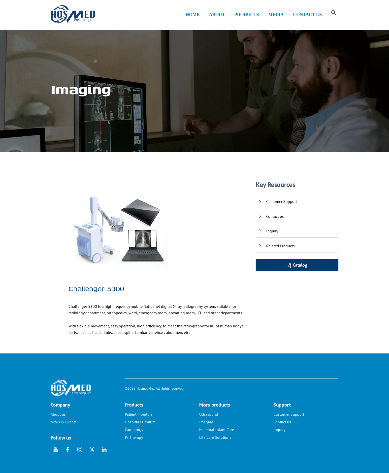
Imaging (206, 422)
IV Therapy (134, 437)
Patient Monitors (139, 414)
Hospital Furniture (140, 422)
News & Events (64, 422)
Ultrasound (208, 414)
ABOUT (217, 14)
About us (58, 414)
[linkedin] (104, 448)
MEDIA (276, 14)
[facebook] (68, 448)
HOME (193, 14)
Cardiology (134, 429)
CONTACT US (307, 14)
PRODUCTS (246, 14)
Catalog (297, 265)
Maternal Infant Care (216, 429)
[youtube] (56, 448)
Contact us (282, 422)
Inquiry (279, 429)
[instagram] (80, 448)
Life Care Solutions (215, 437)
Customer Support (288, 414)
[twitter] (92, 448)
